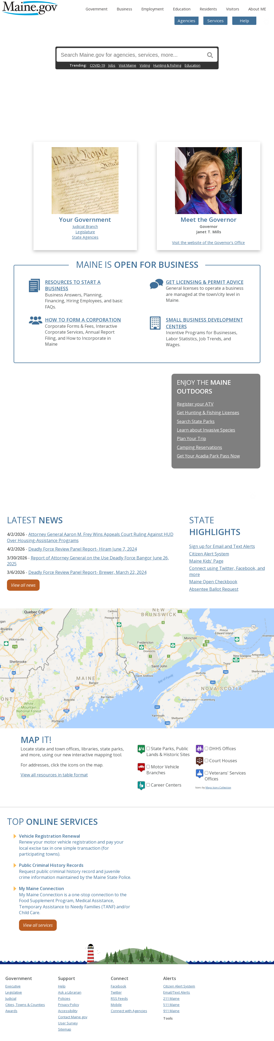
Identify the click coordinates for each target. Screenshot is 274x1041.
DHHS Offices (222, 749)
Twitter (116, 992)
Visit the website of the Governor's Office (208, 242)
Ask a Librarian (69, 992)
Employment (152, 9)
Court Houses (223, 761)
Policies (64, 998)
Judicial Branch (85, 226)
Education (182, 9)
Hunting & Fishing (167, 65)
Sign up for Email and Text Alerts (222, 546)
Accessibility (67, 1010)
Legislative (13, 992)
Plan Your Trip (191, 438)
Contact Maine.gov (72, 1017)
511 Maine (171, 1004)
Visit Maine (127, 65)
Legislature (85, 231)
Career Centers (166, 785)
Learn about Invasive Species (206, 430)
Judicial (10, 998)
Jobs (111, 65)
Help (244, 20)
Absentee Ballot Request (213, 589)
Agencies (186, 20)
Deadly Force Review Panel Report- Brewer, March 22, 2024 (87, 572)
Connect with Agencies (129, 1010)
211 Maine (171, 998)
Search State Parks (196, 421)
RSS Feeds (119, 998)
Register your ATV (195, 404)
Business (124, 9)
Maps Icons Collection (218, 787)
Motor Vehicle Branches (162, 770)
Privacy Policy (68, 1004)
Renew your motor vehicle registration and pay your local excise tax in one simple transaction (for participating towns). (71, 845)
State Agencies (85, 237)
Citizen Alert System (209, 554)
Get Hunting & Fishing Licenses (208, 412)
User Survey (68, 1023)
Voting (145, 65)
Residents (208, 9)
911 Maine (171, 1010)
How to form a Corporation (83, 320)
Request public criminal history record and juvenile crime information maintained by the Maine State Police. (75, 871)
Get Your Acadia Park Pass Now (208, 456)
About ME (257, 9)
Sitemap (64, 1029)
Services (215, 20)
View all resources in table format (54, 775)
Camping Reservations (199, 447)
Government (97, 9)
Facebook (118, 986)
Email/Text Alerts (176, 992)
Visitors (232, 9)
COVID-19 (97, 65)
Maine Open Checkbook (213, 582)
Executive (13, 986)
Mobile (116, 1004)
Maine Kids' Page (206, 561)
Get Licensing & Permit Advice (204, 282)
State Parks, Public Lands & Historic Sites (168, 751)
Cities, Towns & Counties (25, 1004)
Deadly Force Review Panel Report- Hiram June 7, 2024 (82, 549)
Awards (11, 1010)
